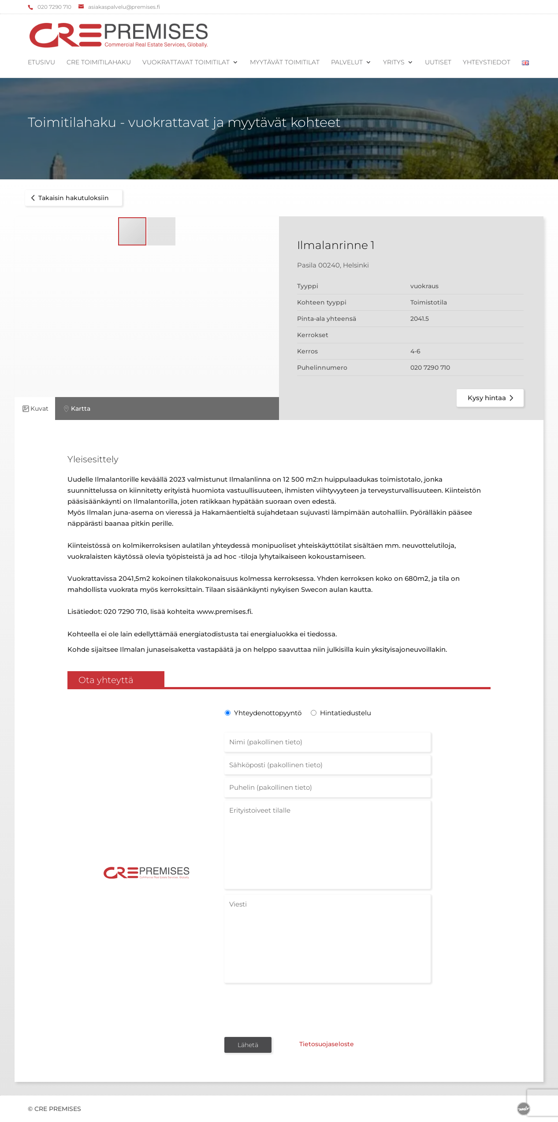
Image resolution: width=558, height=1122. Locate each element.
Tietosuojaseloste (326, 1044)
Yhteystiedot (486, 62)
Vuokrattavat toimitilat (186, 62)
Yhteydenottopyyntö (267, 713)
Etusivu (41, 62)
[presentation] (291, 1009)
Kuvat (34, 408)
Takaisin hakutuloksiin (68, 198)
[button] (161, 231)
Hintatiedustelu (345, 713)
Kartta (76, 408)
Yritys (394, 62)
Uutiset (438, 62)
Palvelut (347, 62)
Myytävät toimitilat (285, 62)
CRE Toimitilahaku (99, 62)
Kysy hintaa (492, 398)
